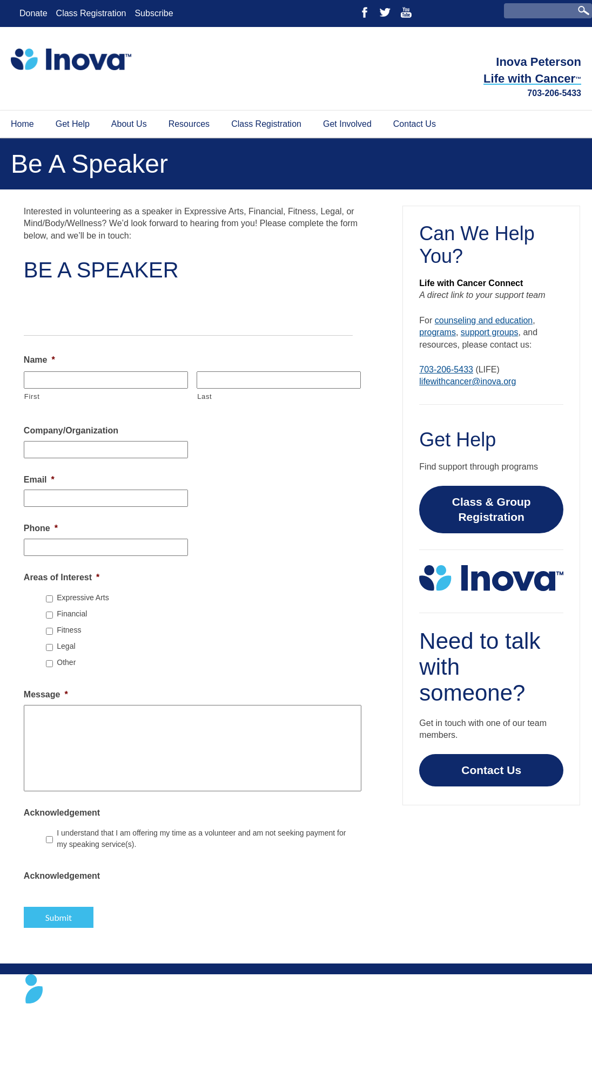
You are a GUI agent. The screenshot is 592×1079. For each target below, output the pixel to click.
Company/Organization (71, 430)
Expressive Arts (83, 597)
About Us (129, 123)
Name (39, 359)
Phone (41, 528)
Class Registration (91, 13)
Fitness (69, 630)
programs (437, 332)
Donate (33, 13)
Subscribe (153, 13)
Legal (66, 646)
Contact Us (414, 123)
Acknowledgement (62, 812)
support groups (490, 332)
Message (46, 694)
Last (204, 396)
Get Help (73, 123)
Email (39, 479)
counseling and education (484, 320)
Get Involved (347, 123)
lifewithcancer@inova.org (467, 381)
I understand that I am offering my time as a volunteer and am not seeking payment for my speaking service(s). (201, 839)
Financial (72, 613)
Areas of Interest (62, 577)
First (32, 396)
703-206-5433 (554, 93)
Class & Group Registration (491, 509)
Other (66, 662)
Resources (189, 123)
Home (22, 123)
